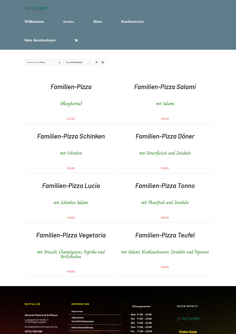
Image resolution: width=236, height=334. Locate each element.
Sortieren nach (36, 62)
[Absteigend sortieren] (60, 62)
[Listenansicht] (103, 62)
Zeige (74, 62)
